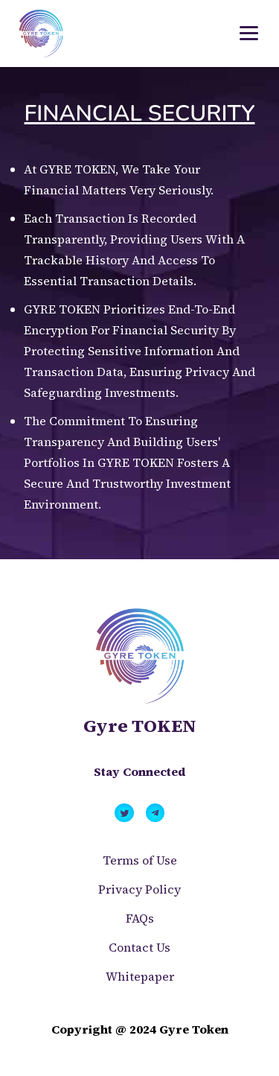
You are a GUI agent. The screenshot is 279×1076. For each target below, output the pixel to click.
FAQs (140, 918)
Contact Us (139, 947)
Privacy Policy (139, 889)
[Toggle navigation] (249, 33)
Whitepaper (140, 976)
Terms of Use (140, 860)
